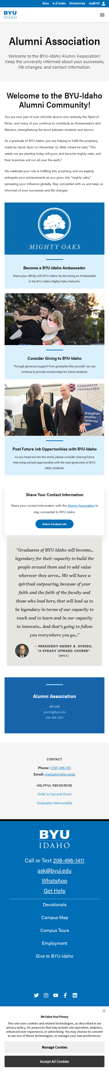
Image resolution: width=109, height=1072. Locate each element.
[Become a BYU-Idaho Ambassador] (54, 229)
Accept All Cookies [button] (54, 1061)
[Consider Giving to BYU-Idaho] (54, 319)
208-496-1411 (68, 860)
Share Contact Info (54, 524)
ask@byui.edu (54, 870)
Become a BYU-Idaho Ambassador (54, 267)
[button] (104, 1010)
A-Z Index (59, 3)
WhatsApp (54, 880)
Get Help (54, 890)
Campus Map (54, 917)
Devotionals (54, 904)
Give (45, 3)
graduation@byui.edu (60, 774)
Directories (77, 3)
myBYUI (97, 3)
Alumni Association (81, 505)
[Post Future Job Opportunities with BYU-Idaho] (54, 410)
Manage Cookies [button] (54, 1047)
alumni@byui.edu (55, 712)
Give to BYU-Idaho (54, 956)
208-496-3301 (54, 717)
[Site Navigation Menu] (102, 15)
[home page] (10, 15)
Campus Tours (54, 930)
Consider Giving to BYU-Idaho (54, 358)
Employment (54, 943)
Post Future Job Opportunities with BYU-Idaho (55, 449)
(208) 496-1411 (60, 767)
